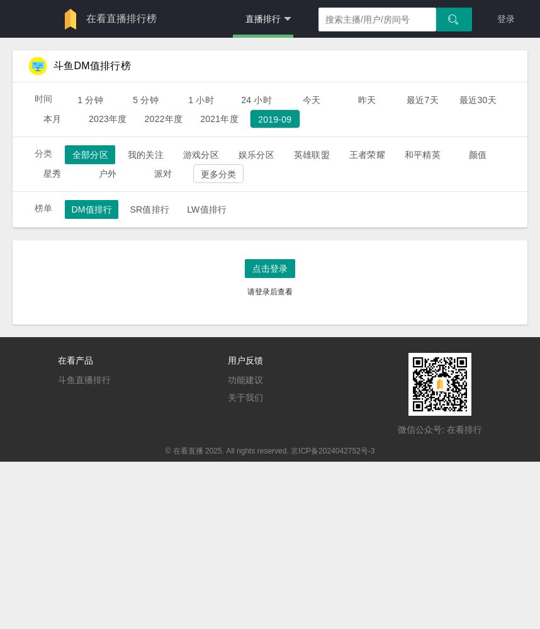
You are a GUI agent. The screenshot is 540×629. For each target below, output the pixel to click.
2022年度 (164, 119)
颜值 (478, 155)
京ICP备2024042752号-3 (332, 451)
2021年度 (219, 119)
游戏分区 (201, 155)
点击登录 (270, 269)
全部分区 (90, 155)
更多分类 (219, 174)
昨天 (367, 100)
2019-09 (274, 119)
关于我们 (245, 397)
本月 (52, 119)
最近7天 (423, 100)
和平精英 (423, 155)
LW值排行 (207, 209)
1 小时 (201, 100)
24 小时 (256, 100)
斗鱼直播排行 (84, 380)
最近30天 (478, 100)
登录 (506, 19)
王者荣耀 (367, 155)
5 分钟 (146, 100)
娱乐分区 (256, 155)
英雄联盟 (312, 155)
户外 (107, 174)
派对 (163, 174)
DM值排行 (91, 209)
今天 (311, 100)
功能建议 (245, 380)
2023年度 (108, 119)
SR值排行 (149, 209)
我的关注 (146, 155)
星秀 (52, 174)
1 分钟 (90, 100)
